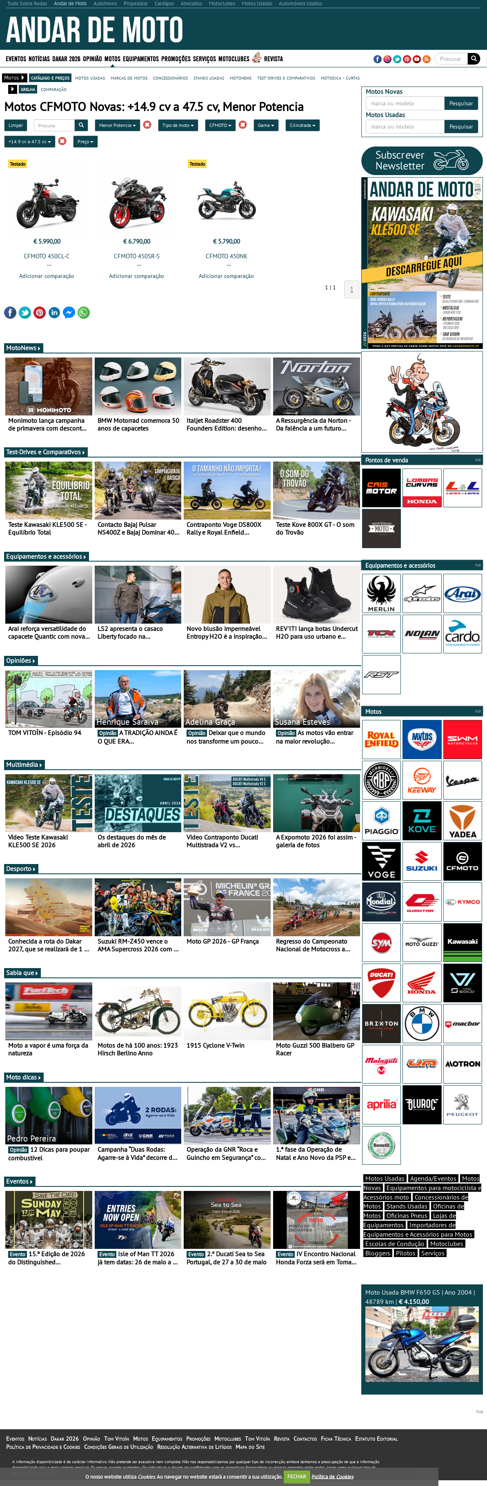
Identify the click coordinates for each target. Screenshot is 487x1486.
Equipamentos (141, 58)
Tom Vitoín (116, 1438)
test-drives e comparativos (286, 77)
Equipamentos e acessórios (46, 556)
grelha (28, 89)
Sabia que (22, 972)
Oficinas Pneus (407, 1215)
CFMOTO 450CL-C (47, 256)
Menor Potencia (117, 125)
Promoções (176, 58)
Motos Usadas (385, 1178)
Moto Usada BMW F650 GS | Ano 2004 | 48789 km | (422, 1335)
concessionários (170, 77)
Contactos (305, 1438)
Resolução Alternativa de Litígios (194, 1446)
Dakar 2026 (66, 58)
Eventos (16, 58)
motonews (240, 77)
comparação (54, 89)
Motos (112, 58)
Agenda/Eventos (433, 1178)
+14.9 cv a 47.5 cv (30, 141)
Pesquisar (461, 103)
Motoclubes (233, 58)
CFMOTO (220, 125)
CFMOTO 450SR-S (137, 256)
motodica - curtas (340, 77)
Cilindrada (303, 125)
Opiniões (21, 660)
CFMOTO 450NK (226, 256)
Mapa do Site (250, 1446)
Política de (332, 1476)
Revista (273, 58)
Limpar (16, 125)
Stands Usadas (407, 1206)
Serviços (204, 58)
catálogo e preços (50, 77)
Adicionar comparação (46, 276)
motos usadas (90, 77)
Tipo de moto (178, 125)
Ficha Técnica (336, 1438)
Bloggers (377, 1253)
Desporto (21, 868)
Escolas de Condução (395, 1243)
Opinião (92, 58)
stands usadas (208, 77)
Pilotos (406, 1253)
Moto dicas (24, 1077)
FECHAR (296, 1476)
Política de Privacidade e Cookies (43, 1446)
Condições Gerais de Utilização (118, 1446)
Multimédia (24, 764)
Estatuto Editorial (376, 1438)
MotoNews (23, 348)
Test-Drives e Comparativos (46, 452)
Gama (266, 125)
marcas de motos (129, 77)
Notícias (39, 58)
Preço (85, 141)
